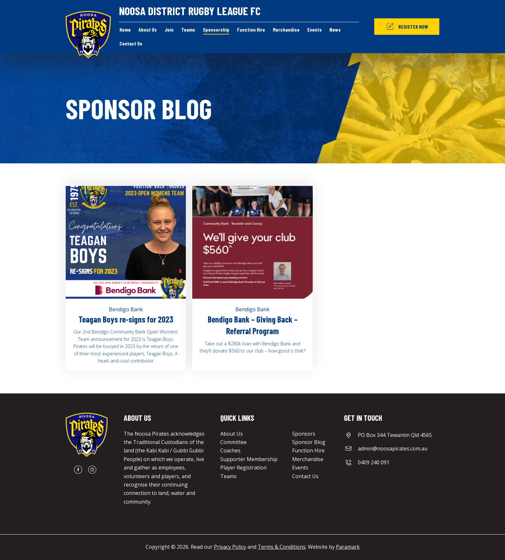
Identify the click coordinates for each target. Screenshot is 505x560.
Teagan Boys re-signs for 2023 (126, 319)
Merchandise (307, 459)
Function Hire (308, 450)
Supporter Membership (249, 459)
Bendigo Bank (126, 309)
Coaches (230, 450)
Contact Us (305, 476)
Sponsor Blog (308, 442)
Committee (233, 442)
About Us (231, 433)
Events (300, 467)
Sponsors (303, 433)
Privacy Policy (230, 546)
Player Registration (243, 467)
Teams (228, 476)
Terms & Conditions (282, 546)
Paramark (348, 546)
